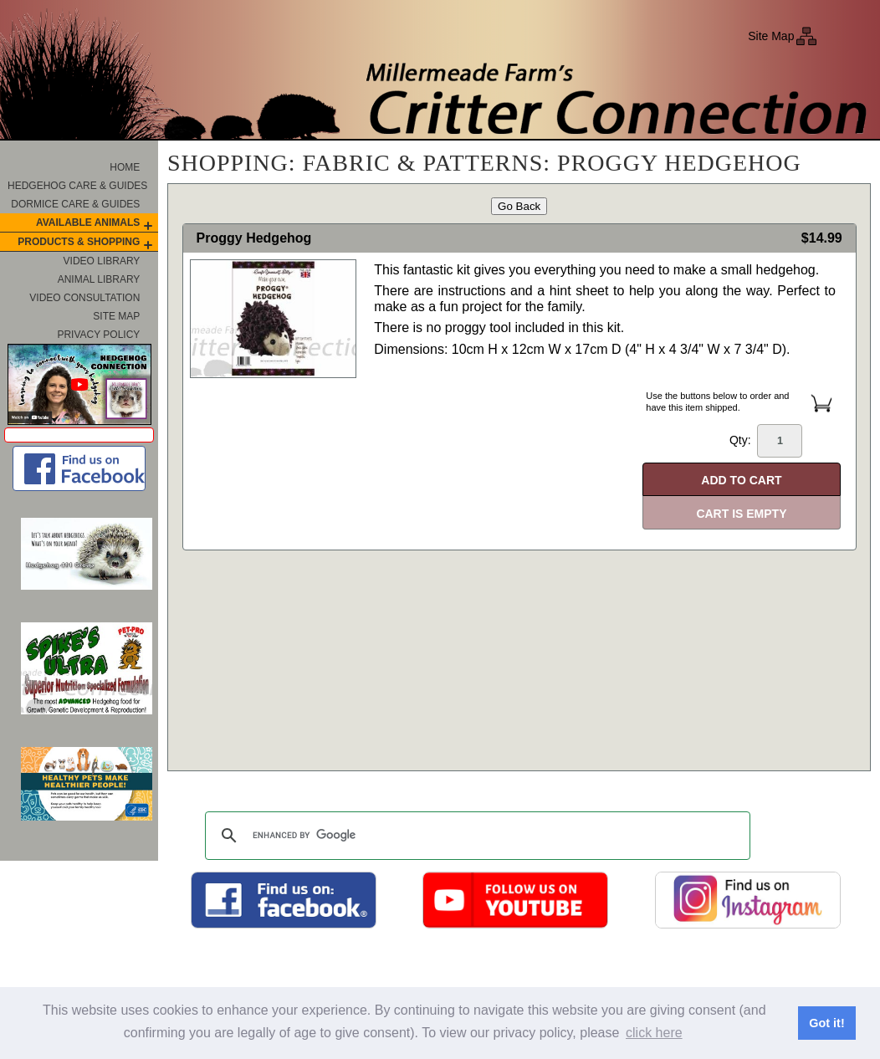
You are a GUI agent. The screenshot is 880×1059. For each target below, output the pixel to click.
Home (125, 167)
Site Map (771, 36)
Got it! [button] (826, 1023)
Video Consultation (84, 298)
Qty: (765, 441)
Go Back (519, 206)
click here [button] (654, 1033)
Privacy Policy (98, 334)
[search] (475, 836)
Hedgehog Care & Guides (77, 186)
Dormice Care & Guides (75, 204)
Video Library (102, 261)
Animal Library (99, 279)
